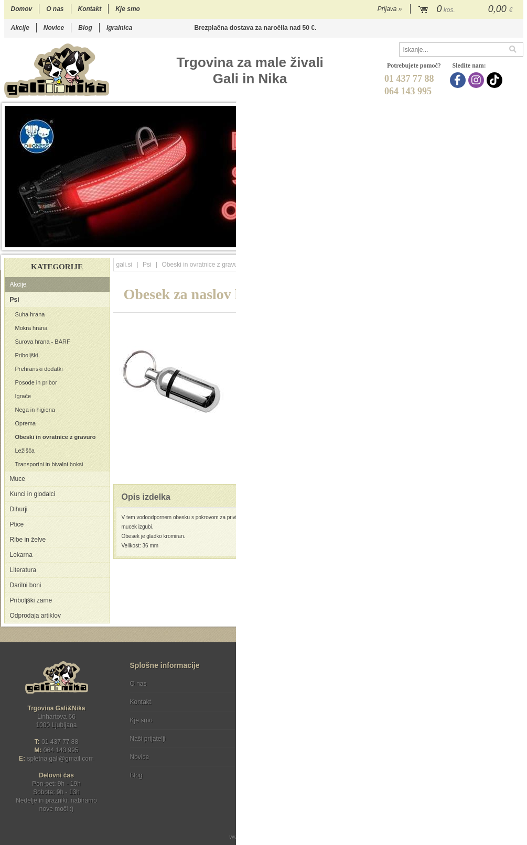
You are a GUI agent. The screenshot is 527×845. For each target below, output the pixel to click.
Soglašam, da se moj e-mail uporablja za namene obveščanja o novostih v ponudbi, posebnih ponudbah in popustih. (453, 726)
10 (433, 242)
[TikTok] (496, 80)
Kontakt (90, 9)
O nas (54, 9)
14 (475, 242)
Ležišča (25, 450)
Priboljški (26, 355)
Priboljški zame (31, 600)
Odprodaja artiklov (35, 615)
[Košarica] (467, 9)
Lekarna (21, 554)
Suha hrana (30, 314)
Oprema (25, 423)
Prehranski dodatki (39, 369)
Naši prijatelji (148, 738)
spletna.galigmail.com (60, 758)
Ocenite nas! (286, 771)
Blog (85, 27)
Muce (17, 478)
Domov (22, 9)
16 (496, 242)
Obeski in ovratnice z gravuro (55, 437)
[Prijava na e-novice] (513, 693)
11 (443, 242)
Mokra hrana (31, 328)
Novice (54, 27)
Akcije (20, 27)
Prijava (390, 9)
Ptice (17, 524)
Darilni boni (25, 585)
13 (464, 242)
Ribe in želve (28, 539)
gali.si (124, 264)
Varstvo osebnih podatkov (292, 702)
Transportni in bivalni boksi (49, 464)
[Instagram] (477, 80)
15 (485, 242)
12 (454, 242)
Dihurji (19, 509)
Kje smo (127, 9)
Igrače (23, 396)
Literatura (23, 570)
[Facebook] (459, 80)
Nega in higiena (35, 410)
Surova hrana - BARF (42, 341)
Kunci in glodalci (33, 494)
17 (506, 242)
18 (517, 242)
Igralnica (119, 27)
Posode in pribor (36, 382)
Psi (14, 299)
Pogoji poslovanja (280, 683)
